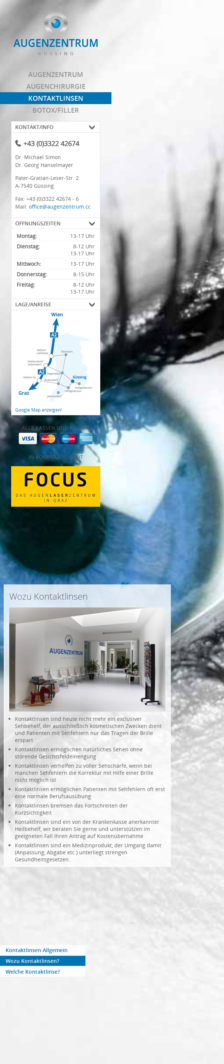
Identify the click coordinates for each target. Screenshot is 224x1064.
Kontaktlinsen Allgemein (37, 950)
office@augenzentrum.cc (60, 206)
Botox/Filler (55, 110)
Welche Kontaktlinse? (33, 971)
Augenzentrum (55, 74)
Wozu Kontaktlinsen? (32, 960)
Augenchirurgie (55, 86)
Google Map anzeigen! (38, 410)
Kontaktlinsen (55, 98)
